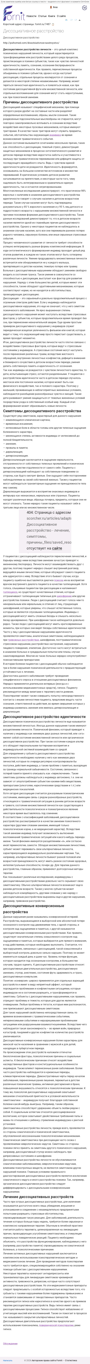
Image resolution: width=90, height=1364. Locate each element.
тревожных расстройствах (23, 639)
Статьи (42, 16)
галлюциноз (10, 592)
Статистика (71, 1360)
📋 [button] (53, 24)
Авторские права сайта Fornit (47, 1360)
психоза (58, 580)
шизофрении (64, 596)
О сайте (61, 16)
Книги (51, 16)
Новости (31, 16)
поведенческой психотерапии (56, 1325)
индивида (55, 135)
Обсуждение (10, 1343)
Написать (7, 1360)
